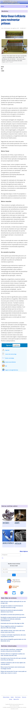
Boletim (12, 697)
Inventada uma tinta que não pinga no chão (12, 623)
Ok (14, 575)
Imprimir (7, 350)
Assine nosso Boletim (10, 362)
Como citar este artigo (10, 354)
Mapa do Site (16, 699)
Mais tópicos (24, 551)
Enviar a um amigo (9, 358)
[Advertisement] (14, 81)
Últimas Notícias (6, 697)
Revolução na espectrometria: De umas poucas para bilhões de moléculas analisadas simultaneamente (13, 619)
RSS (6, 366)
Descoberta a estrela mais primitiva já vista (12, 614)
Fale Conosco (18, 697)
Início (2, 6)
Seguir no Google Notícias (11, 370)
